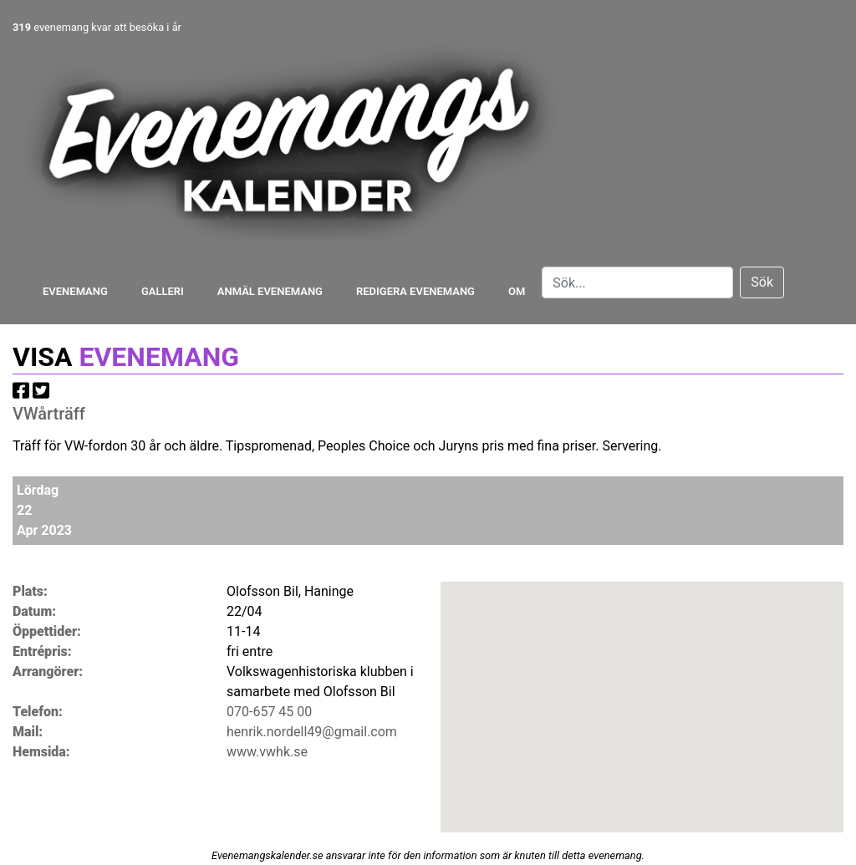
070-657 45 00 (269, 712)
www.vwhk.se (267, 752)
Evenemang (75, 291)
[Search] (637, 282)
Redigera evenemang (415, 291)
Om (516, 291)
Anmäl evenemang (270, 291)
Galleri (162, 291)
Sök (762, 282)
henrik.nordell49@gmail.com (312, 732)
